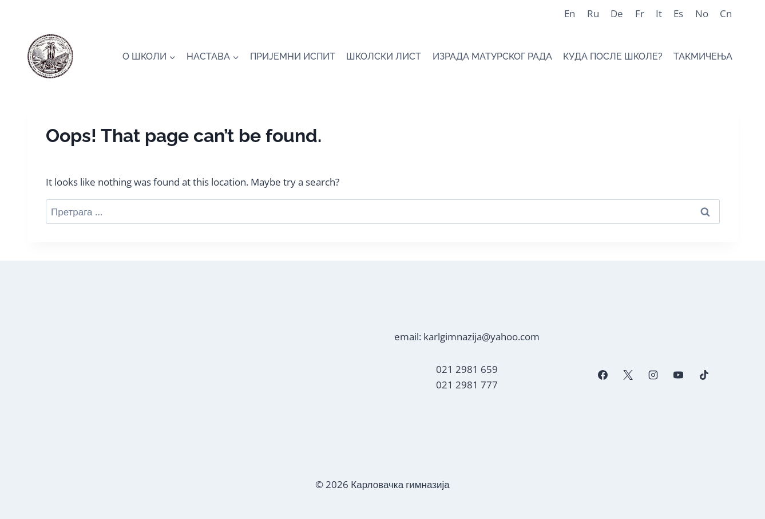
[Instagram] (653, 375)
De (617, 13)
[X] (628, 375)
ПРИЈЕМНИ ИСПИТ (292, 56)
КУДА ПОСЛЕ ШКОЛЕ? (613, 56)
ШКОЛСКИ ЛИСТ (383, 56)
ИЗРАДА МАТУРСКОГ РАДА (492, 56)
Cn (726, 13)
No (701, 13)
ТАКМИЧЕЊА (702, 56)
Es (678, 13)
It (659, 13)
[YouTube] (678, 375)
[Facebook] (602, 375)
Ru (593, 13)
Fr (639, 13)
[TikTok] (704, 375)
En (569, 13)
